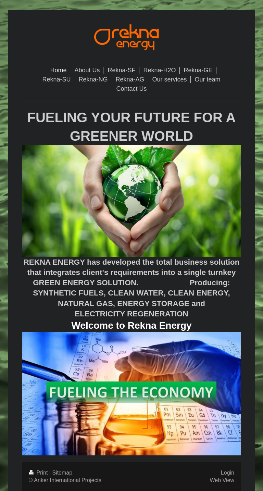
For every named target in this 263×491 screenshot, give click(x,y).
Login (227, 473)
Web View (222, 480)
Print (39, 473)
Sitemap (62, 473)
